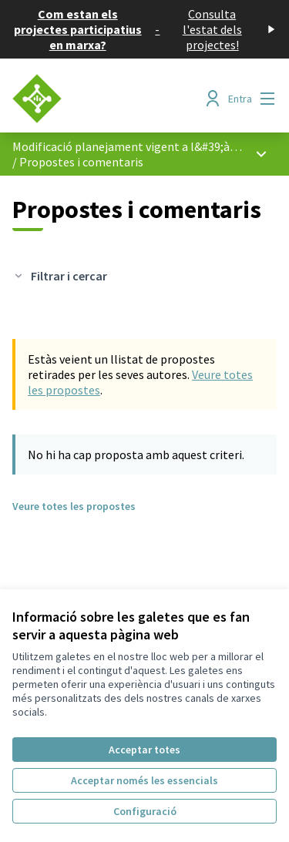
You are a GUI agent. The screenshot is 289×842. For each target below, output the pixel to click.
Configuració (144, 811)
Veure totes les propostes (74, 506)
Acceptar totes (144, 749)
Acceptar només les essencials (144, 780)
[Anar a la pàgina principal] (109, 98)
